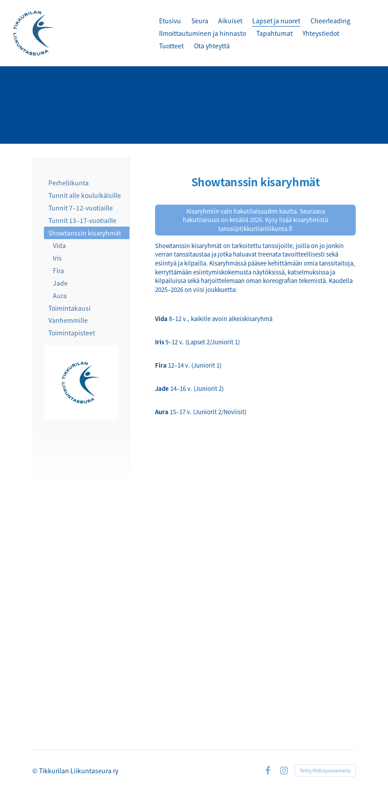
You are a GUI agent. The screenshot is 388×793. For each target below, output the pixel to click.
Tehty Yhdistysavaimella (325, 770)
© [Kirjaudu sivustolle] (35, 770)
